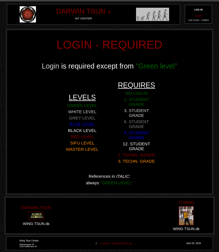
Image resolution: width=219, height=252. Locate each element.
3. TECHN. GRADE (136, 161)
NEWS (198, 16)
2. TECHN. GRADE (136, 154)
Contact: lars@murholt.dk (115, 243)
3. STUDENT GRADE (136, 113)
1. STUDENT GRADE (136, 102)
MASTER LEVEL (82, 149)
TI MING (186, 202)
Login (51, 66)
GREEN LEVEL (82, 105)
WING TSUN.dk (36, 224)
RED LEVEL (82, 136)
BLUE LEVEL (82, 124)
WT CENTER (83, 18)
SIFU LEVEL (82, 143)
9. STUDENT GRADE (136, 135)
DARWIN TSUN (80, 11)
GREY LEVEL (82, 117)
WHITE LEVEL (82, 111)
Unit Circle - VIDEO (198, 20)
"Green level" (156, 66)
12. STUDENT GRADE (136, 146)
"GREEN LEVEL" (116, 182)
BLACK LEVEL (82, 130)
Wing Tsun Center (28, 240)
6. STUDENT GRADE (136, 124)
